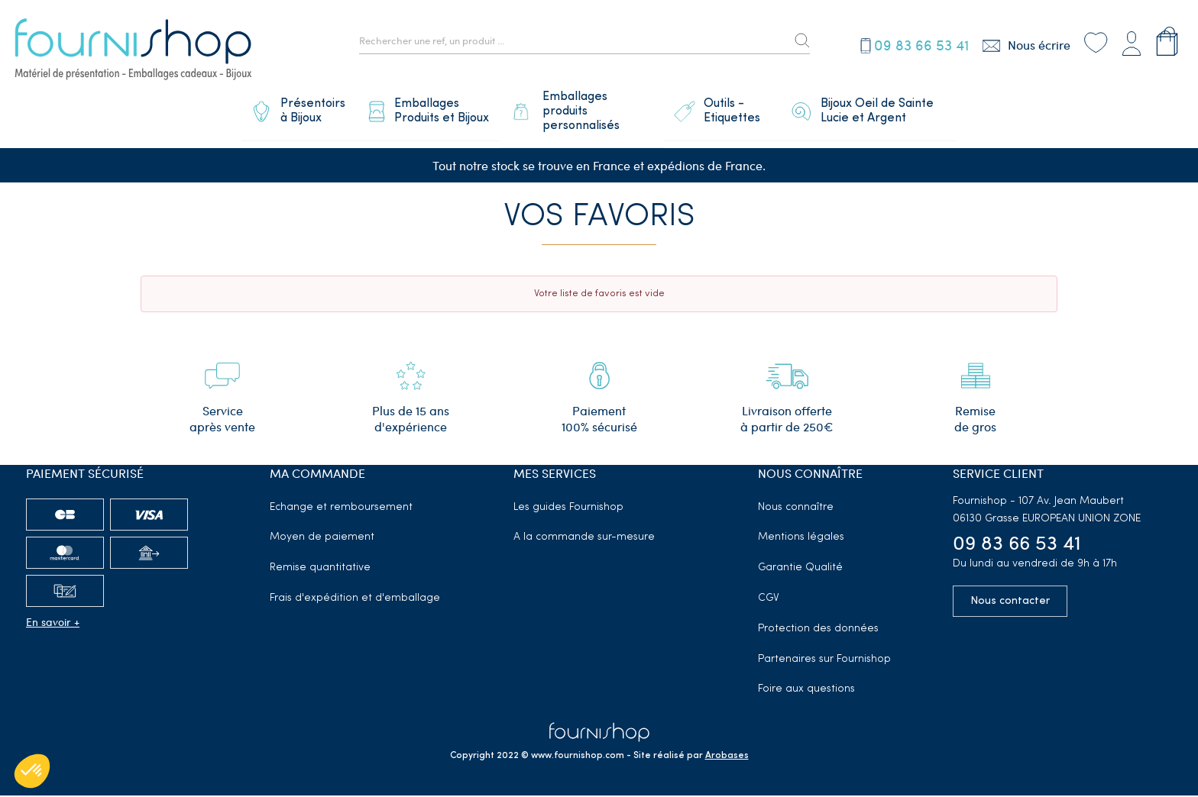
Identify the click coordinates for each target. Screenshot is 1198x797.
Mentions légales (801, 538)
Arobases (727, 757)
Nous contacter (1010, 602)
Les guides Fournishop (568, 508)
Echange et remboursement (341, 508)
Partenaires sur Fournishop (824, 660)
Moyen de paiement (322, 538)
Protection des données (818, 629)
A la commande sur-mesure (584, 538)
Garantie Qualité (800, 569)
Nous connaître (796, 508)
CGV (768, 599)
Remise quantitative (320, 569)
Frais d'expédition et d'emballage (355, 599)
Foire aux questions (806, 690)
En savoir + (52, 622)
